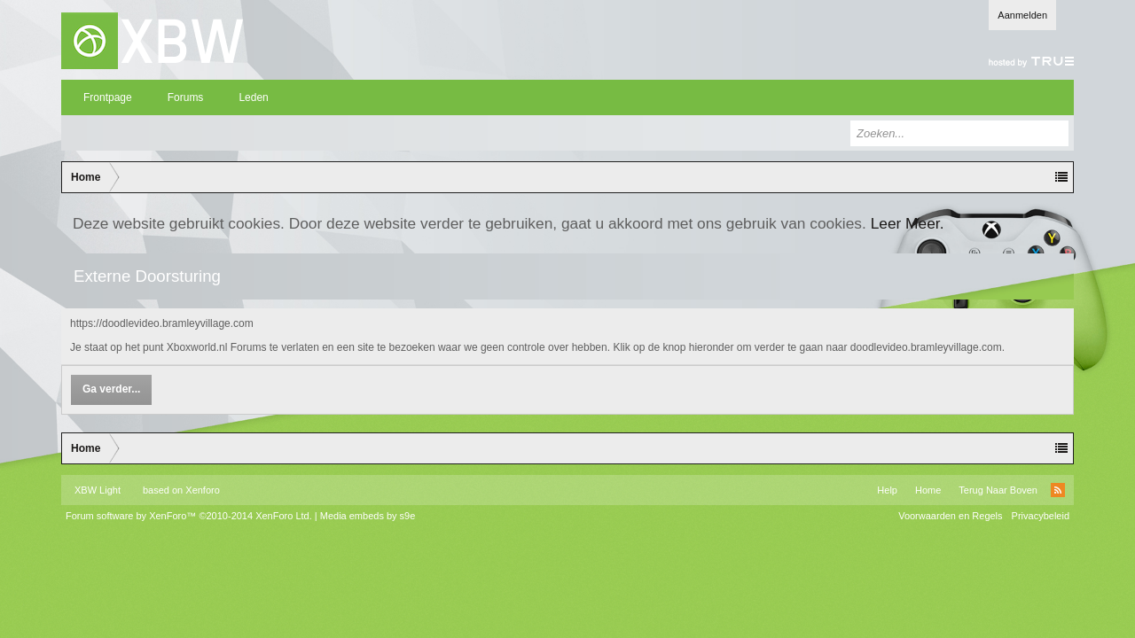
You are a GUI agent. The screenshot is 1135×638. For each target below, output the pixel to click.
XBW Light (97, 490)
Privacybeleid (1040, 515)
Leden (253, 97)
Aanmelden (1022, 15)
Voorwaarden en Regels (950, 515)
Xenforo (202, 490)
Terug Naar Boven (998, 490)
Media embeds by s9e (368, 515)
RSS (1058, 490)
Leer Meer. (907, 223)
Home (928, 490)
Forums (186, 97)
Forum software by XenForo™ (189, 515)
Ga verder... (111, 389)
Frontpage (107, 97)
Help (887, 490)
